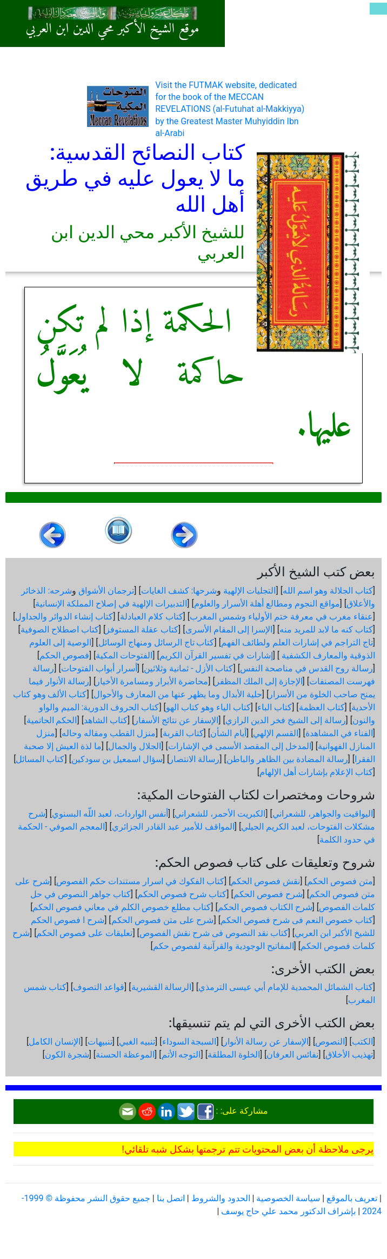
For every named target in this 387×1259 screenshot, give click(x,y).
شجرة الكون (67, 1054)
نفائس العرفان (292, 1054)
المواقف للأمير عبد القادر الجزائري (173, 827)
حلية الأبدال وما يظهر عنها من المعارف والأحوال (178, 694)
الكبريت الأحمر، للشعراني (220, 814)
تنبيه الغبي (137, 1041)
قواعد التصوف (98, 987)
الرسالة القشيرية (161, 987)
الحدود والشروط (220, 1198)
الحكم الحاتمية (51, 720)
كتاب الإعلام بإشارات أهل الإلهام (316, 772)
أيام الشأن (228, 733)
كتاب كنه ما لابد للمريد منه (326, 629)
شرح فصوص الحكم (268, 894)
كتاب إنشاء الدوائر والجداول (64, 616)
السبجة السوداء (189, 1041)
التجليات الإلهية (249, 590)
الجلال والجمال (134, 746)
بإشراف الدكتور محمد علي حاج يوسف (288, 1211)
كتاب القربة (183, 733)
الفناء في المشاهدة (339, 733)
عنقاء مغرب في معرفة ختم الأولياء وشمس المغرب (281, 616)
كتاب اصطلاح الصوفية (60, 629)
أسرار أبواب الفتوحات (99, 668)
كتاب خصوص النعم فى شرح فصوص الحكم (297, 920)
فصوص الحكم (64, 655)
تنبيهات (100, 1041)
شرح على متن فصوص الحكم (162, 920)
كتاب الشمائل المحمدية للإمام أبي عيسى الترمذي (285, 987)
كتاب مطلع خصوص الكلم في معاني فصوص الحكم (121, 907)
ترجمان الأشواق (106, 590)
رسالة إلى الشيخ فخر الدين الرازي (285, 720)
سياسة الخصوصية (288, 1198)
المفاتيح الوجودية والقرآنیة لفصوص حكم (223, 946)
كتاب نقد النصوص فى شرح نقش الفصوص (213, 933)
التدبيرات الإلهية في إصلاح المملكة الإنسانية (111, 603)
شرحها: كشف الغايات (179, 590)
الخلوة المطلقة (234, 1054)
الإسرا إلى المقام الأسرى (229, 629)
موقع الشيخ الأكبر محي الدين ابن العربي (112, 29)
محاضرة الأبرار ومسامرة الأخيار (152, 681)
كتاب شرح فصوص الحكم (181, 894)
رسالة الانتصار (194, 759)
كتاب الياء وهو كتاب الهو (208, 707)
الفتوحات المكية (124, 655)
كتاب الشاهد (106, 720)
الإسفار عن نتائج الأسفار (176, 720)
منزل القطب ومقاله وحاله (109, 733)
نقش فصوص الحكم (265, 881)
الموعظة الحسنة (125, 1054)
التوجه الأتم (181, 1054)
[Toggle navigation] (378, 9)
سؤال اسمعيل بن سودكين (117, 759)
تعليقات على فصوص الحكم (84, 933)
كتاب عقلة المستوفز (141, 629)
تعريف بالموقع (351, 1198)
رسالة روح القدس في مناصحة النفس (306, 668)
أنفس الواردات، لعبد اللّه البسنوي (110, 814)
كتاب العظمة (322, 707)
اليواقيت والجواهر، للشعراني (322, 814)
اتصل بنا (171, 1198)
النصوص (330, 1041)
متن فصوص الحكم (340, 881)
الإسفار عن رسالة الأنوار (266, 1041)
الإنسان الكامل (55, 1041)
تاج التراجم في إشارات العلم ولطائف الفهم (297, 642)
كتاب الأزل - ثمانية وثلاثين (188, 668)
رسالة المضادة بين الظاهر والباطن (287, 759)
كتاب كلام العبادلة (151, 616)
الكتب (362, 1041)
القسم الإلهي (275, 733)
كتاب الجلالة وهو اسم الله (328, 590)
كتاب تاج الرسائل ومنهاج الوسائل (156, 642)
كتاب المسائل (40, 759)
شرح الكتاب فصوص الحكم (265, 907)
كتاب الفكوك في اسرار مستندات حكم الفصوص (140, 881)
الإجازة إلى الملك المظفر (259, 681)
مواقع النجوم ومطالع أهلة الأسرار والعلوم (267, 603)
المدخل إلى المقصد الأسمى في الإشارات (239, 746)
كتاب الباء (274, 707)
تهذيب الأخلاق (349, 1054)
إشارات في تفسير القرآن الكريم (216, 655)
